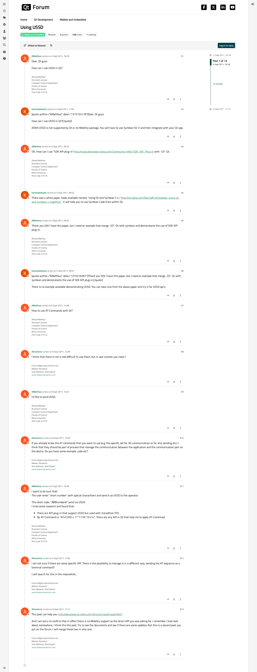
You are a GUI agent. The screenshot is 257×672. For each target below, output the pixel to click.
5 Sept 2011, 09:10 (60, 146)
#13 (182, 609)
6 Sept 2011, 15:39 (61, 351)
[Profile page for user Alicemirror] (25, 354)
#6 (182, 270)
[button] (4, 668)
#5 (182, 220)
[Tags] (4, 17)
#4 (182, 192)
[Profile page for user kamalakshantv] (25, 111)
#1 (182, 56)
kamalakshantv (39, 109)
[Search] (4, 45)
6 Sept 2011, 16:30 (60, 486)
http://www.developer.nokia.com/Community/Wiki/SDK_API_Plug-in (114, 151)
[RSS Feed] (51, 45)
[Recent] (4, 11)
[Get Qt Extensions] (4, 51)
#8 (182, 351)
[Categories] (4, 4)
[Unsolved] (4, 58)
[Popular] (4, 24)
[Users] (4, 31)
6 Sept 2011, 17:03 (61, 558)
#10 (182, 438)
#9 (182, 391)
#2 (182, 109)
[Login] (253, 4)
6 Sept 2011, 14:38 (60, 305)
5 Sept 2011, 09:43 (65, 192)
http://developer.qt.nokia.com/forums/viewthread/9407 (90, 614)
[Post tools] (181, 99)
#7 (182, 305)
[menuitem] (253, 4)
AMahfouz (36, 56)
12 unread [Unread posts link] (217, 83)
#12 (182, 558)
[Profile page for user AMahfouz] (25, 58)
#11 (182, 486)
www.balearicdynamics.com (44, 374)
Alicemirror (37, 351)
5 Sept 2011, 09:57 (65, 270)
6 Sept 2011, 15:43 (60, 391)
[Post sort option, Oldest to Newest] (34, 45)
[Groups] (4, 38)
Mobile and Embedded (32, 34)
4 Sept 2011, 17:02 (65, 109)
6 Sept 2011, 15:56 (61, 438)
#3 (182, 146)
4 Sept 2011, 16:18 (60, 56)
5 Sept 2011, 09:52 (60, 220)
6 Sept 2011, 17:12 (61, 609)
